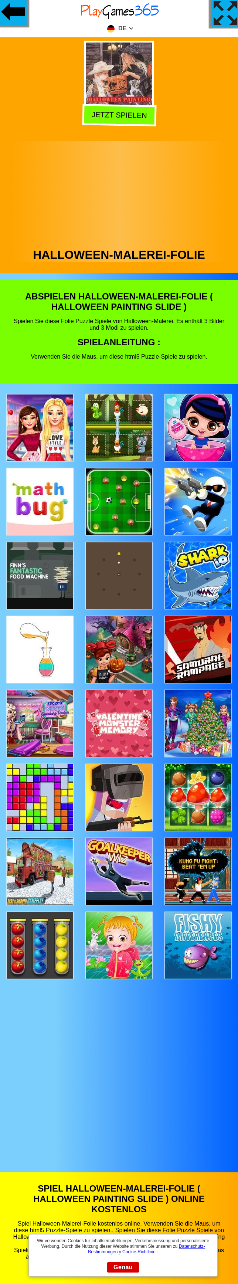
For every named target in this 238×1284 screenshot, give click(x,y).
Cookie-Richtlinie (139, 1251)
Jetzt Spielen (118, 115)
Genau (123, 1267)
